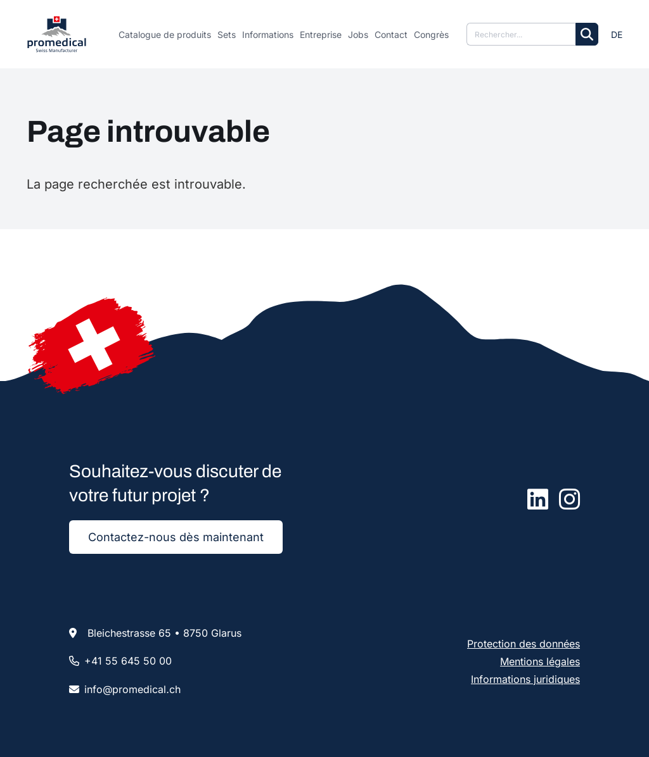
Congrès (431, 34)
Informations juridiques (525, 679)
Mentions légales (540, 661)
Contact (391, 34)
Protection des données (523, 643)
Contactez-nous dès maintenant (176, 537)
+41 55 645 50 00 (128, 660)
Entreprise (321, 34)
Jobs (358, 34)
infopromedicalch (132, 689)
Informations (267, 34)
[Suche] (520, 34)
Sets (226, 34)
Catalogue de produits (165, 34)
